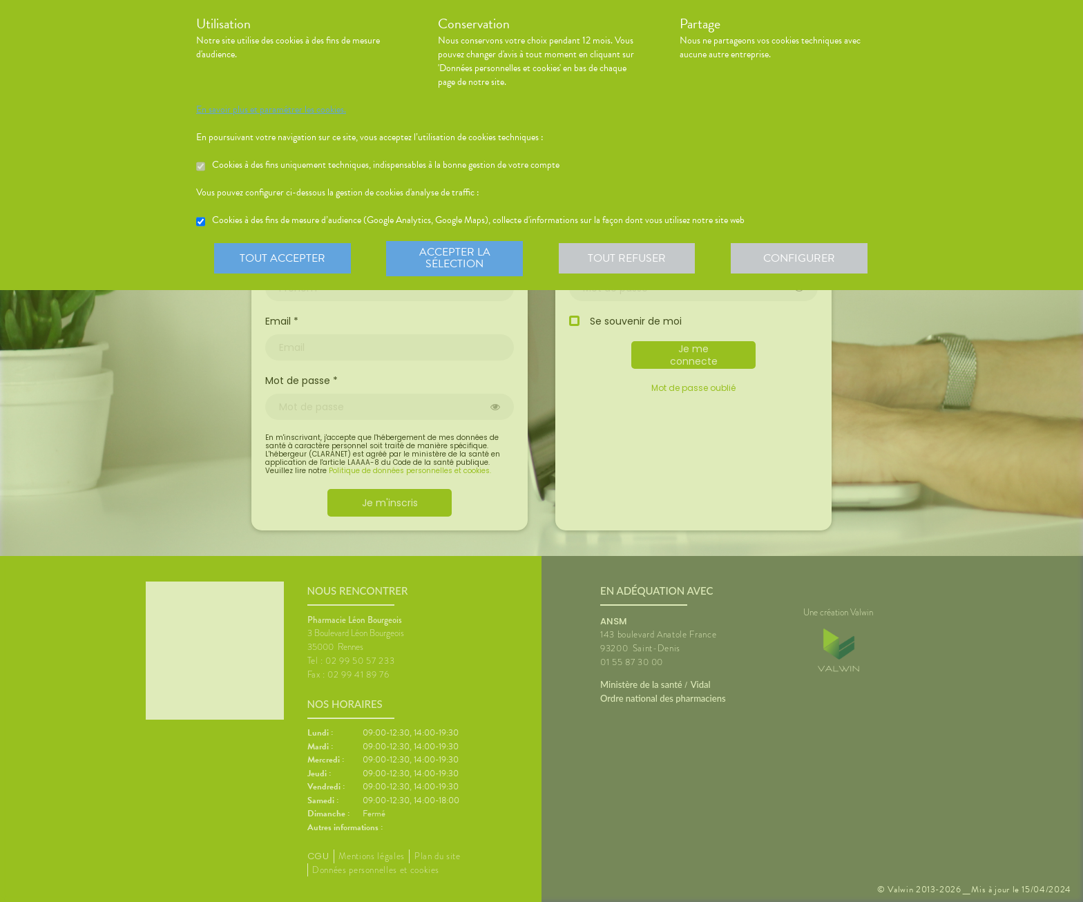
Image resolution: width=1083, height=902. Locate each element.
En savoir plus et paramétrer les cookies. (271, 110)
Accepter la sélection (455, 258)
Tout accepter (282, 258)
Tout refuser (628, 258)
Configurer (800, 258)
